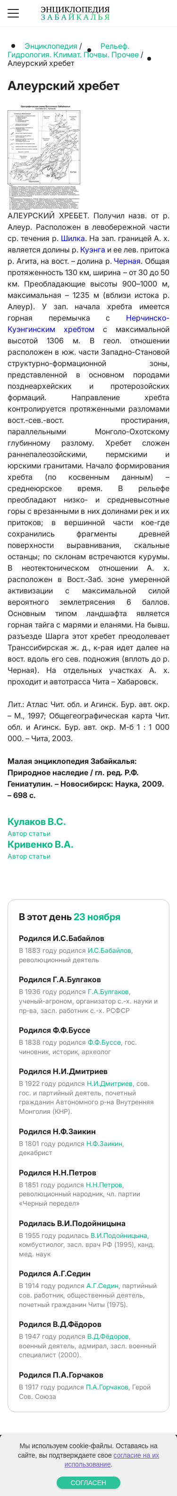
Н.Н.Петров (104, 1185)
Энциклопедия (51, 46)
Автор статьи (29, 833)
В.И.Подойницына (119, 1235)
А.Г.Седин (102, 1285)
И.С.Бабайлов (109, 950)
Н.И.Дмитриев (110, 1083)
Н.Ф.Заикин (104, 1143)
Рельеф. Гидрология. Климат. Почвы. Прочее (73, 50)
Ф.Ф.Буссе (104, 1042)
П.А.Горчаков (107, 1387)
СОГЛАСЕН (88, 1483)
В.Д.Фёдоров (108, 1336)
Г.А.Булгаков (108, 991)
